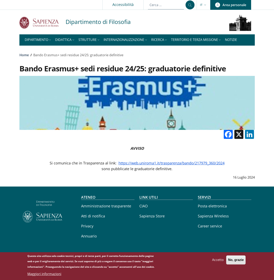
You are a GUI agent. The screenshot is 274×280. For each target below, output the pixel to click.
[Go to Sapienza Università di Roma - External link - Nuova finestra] (42, 22)
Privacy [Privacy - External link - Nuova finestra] (87, 226)
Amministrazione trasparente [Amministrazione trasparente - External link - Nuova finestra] (106, 206)
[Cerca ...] (190, 4)
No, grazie (236, 261)
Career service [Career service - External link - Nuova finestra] (210, 226)
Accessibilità (123, 4)
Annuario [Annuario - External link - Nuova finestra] (89, 236)
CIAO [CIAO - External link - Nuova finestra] (143, 206)
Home (24, 55)
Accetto (218, 261)
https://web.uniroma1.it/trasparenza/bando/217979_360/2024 (172, 163)
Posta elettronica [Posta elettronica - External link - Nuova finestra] (212, 206)
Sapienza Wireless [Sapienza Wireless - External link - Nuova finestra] (213, 216)
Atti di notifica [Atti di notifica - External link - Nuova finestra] (93, 216)
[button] (203, 5)
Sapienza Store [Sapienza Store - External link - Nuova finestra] (152, 216)
